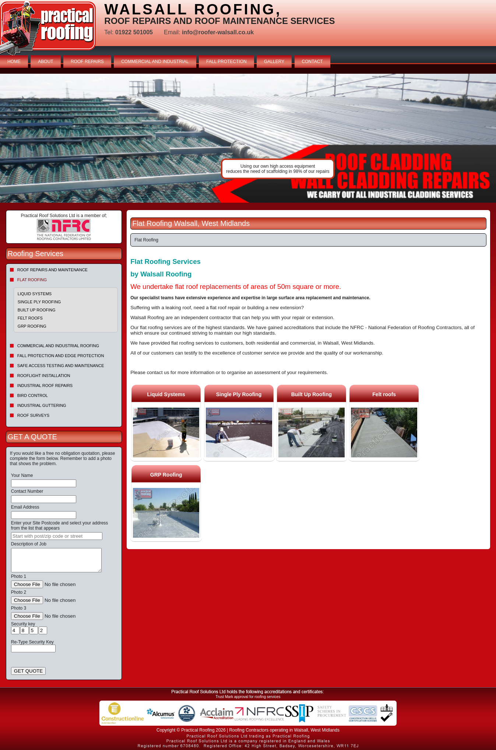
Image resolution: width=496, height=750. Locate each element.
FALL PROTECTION (226, 61)
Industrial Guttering (41, 405)
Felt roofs (30, 318)
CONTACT (312, 61)
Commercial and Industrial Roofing (58, 345)
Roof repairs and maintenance (52, 270)
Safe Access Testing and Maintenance (60, 365)
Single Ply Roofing (39, 302)
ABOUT (45, 61)
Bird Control (32, 395)
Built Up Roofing (37, 310)
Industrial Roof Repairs (45, 385)
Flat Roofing (32, 280)
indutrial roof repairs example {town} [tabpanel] (248, 138)
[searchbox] (56, 536)
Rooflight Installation (43, 375)
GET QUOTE (28, 671)
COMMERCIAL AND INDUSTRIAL (155, 61)
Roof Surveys (33, 415)
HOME (14, 61)
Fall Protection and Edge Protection (60, 355)
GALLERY (274, 61)
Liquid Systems (35, 294)
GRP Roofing (32, 326)
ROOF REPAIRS (87, 61)
